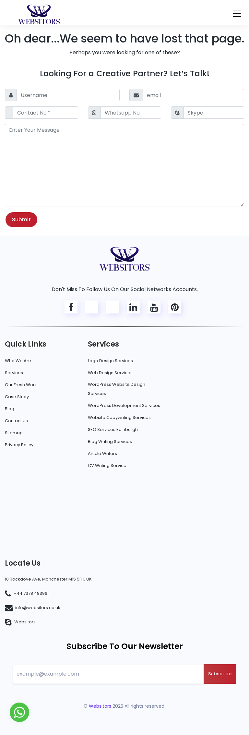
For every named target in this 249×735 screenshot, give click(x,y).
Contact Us (16, 421)
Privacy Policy (19, 445)
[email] (193, 95)
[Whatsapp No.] (131, 112)
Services (14, 373)
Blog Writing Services (110, 441)
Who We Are (18, 361)
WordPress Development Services (124, 405)
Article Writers (102, 453)
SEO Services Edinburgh (113, 429)
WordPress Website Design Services (116, 389)
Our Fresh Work (21, 385)
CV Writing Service (107, 465)
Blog (9, 409)
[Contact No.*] (45, 112)
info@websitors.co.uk (37, 608)
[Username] (68, 95)
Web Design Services (110, 373)
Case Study (17, 397)
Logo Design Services (110, 361)
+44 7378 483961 (31, 593)
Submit (21, 219)
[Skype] (214, 112)
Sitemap (14, 433)
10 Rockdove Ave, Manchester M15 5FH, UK (48, 579)
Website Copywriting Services (119, 417)
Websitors (25, 622)
